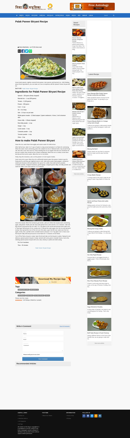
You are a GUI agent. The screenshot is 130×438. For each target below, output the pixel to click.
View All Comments (65, 326)
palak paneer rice (33, 289)
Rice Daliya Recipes (38, 295)
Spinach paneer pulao (23, 289)
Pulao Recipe (29, 295)
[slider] (18, 300)
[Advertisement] (43, 35)
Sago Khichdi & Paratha (94, 307)
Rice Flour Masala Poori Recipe (96, 281)
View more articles (79, 170)
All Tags (20, 424)
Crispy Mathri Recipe (93, 175)
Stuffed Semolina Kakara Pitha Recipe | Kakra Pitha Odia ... (78, 158)
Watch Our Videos (47, 415)
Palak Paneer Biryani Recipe (30, 88)
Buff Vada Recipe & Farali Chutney (97, 333)
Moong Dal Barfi (92, 149)
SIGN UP (84, 15)
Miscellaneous (21, 295)
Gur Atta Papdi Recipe (94, 255)
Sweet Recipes (77, 24)
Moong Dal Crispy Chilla (94, 228)
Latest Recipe (94, 74)
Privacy (69, 418)
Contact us (21, 415)
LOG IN (91, 15)
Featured (46, 295)
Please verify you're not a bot (31, 354)
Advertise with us (22, 418)
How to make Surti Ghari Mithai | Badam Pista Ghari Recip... (78, 87)
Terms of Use (70, 415)
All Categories (22, 421)
